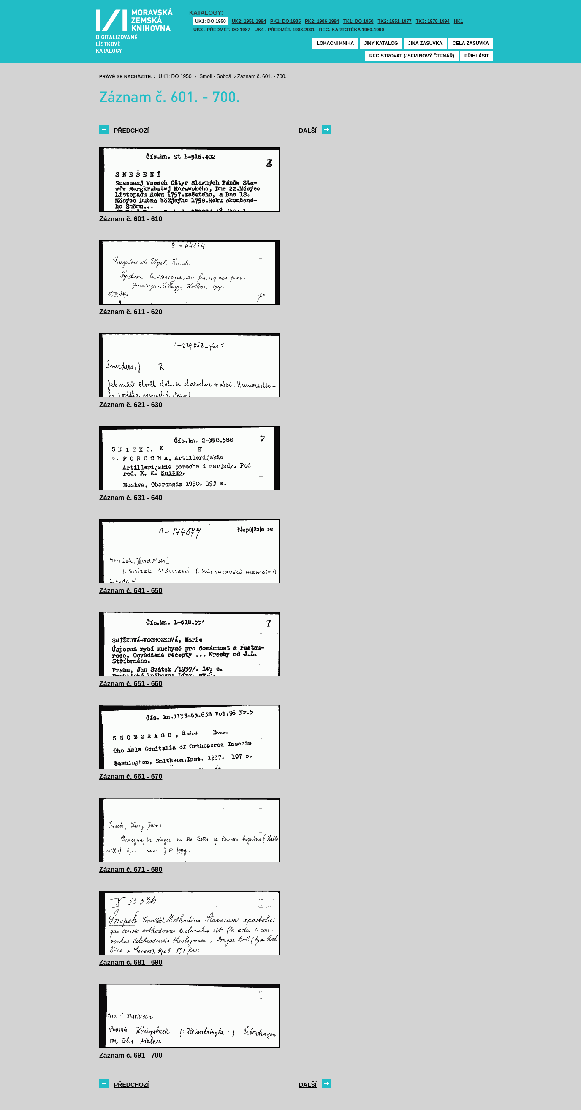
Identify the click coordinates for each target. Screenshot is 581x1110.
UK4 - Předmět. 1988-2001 (284, 29)
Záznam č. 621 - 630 (130, 404)
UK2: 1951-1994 (249, 21)
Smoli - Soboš (215, 76)
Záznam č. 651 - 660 (130, 683)
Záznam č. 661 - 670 (130, 776)
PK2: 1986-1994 (322, 21)
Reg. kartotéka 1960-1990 (351, 29)
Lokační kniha (335, 43)
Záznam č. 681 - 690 (130, 962)
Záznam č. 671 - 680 (130, 869)
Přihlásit (476, 55)
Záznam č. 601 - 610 (130, 219)
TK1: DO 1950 (358, 21)
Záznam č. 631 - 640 (130, 497)
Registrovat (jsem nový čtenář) (411, 55)
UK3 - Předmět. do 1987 (221, 29)
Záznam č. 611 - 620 (130, 312)
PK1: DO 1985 (285, 21)
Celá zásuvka (471, 43)
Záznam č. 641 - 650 (130, 590)
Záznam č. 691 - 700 (130, 1055)
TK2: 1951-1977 (395, 21)
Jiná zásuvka (425, 43)
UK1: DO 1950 (210, 21)
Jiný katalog (381, 43)
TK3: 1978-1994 (433, 21)
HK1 (458, 21)
